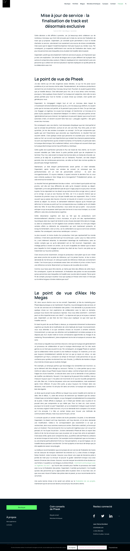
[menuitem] (67, 3)
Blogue (68, 31)
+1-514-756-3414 (98, 531)
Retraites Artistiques (56, 518)
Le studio (9, 525)
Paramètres (113, 548)
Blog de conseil (54, 515)
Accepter (72, 548)
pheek (75, 31)
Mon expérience (11, 521)
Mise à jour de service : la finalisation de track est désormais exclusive (65, 21)
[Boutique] (21, 507)
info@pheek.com (98, 527)
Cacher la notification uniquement (92, 548)
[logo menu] (6, 3)
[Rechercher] (125, 3)
